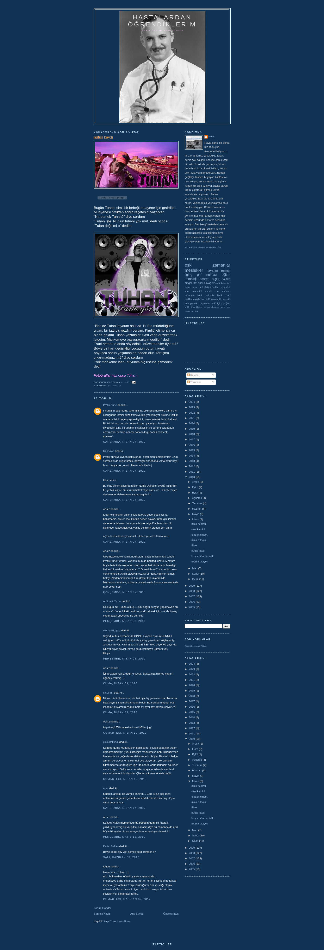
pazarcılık (216, 299)
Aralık (196, 481)
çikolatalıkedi (110, 742)
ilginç (188, 274)
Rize (194, 545)
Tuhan (132, 375)
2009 (192, 585)
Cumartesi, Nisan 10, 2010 (125, 732)
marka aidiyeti (199, 561)
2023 (192, 407)
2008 (192, 591)
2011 (192, 471)
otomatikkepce (111, 630)
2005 (192, 607)
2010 (192, 477)
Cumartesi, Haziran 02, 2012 (127, 899)
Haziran (197, 508)
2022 (192, 412)
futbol (215, 287)
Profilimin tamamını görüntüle (203, 247)
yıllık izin (190, 307)
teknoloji (191, 279)
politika (226, 279)
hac (228, 307)
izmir (200, 295)
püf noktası (114, 386)
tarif (195, 283)
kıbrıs (187, 311)
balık (220, 295)
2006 (192, 601)
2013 (192, 461)
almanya (215, 307)
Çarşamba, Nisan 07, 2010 (124, 441)
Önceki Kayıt (171, 913)
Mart (195, 568)
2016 (192, 444)
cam (228, 295)
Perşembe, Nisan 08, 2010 (124, 621)
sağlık (215, 279)
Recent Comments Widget (195, 646)
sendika (194, 311)
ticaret (204, 279)
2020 (192, 423)
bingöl (188, 283)
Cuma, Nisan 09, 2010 (120, 683)
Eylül (195, 492)
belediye (225, 283)
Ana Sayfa (136, 913)
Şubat (196, 573)
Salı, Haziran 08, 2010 (121, 857)
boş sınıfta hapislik (202, 556)
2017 (192, 439)
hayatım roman (218, 270)
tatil (200, 287)
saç (224, 299)
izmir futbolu (198, 540)
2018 (192, 434)
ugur (105, 788)
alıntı (223, 307)
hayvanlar (225, 287)
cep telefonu (222, 291)
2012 (192, 466)
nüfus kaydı (198, 550)
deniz (188, 287)
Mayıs (196, 514)
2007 (192, 596)
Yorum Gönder (102, 908)
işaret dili (206, 299)
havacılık (189, 295)
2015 (192, 450)
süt (228, 299)
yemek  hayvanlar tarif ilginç (206, 303)
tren (187, 303)
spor (200, 283)
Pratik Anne (110, 405)
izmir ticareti (198, 523)
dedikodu (189, 299)
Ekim (195, 487)
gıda (197, 299)
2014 (192, 455)
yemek (208, 291)
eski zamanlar (207, 265)
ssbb (211, 137)
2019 (192, 428)
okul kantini (198, 529)
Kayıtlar (193, 375)
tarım (195, 287)
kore (187, 291)
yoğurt (227, 303)
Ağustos (197, 497)
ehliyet (207, 287)
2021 (192, 418)
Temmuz (197, 503)
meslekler (194, 270)
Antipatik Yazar (112, 601)
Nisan (196, 519)
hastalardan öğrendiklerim (162, 21)
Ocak (195, 579)
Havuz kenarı (203, 307)
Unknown (108, 451)
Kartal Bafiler (110, 846)
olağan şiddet (199, 534)
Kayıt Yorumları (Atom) (117, 921)
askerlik (210, 295)
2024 (192, 401)
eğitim (226, 274)
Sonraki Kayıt (102, 913)
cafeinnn (108, 692)
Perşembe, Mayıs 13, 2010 (124, 836)
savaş (207, 283)
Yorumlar (194, 382)
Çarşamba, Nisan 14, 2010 (124, 807)
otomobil (196, 291)
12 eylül (216, 283)
